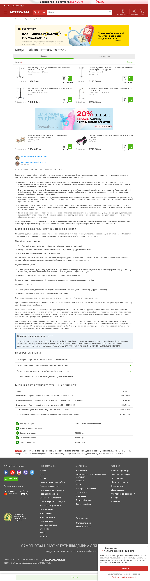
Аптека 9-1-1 (19, 12)
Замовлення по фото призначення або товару (91, 475)
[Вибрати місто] (6, 6)
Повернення (81, 496)
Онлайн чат (11, 479)
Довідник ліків (117, 490)
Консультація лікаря (122, 14)
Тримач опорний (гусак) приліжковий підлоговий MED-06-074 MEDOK (110, 89)
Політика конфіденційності (52, 490)
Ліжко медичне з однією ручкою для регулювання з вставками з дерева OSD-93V (48, 136)
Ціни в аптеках (104, 56)
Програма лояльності (49, 486)
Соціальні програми (48, 525)
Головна (18, 19)
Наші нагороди (46, 509)
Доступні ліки (117, 478)
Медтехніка (27, 19)
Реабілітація (39, 19)
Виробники (116, 501)
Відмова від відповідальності (53, 560)
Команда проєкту (47, 513)
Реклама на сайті (83, 527)
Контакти (44, 537)
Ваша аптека (134, 14)
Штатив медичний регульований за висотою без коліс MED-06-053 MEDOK (49, 69)
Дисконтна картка (119, 482)
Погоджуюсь (148, 546)
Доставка (80, 481)
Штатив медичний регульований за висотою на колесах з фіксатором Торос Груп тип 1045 (111, 69)
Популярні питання (84, 500)
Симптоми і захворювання (123, 494)
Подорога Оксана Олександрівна (34, 156)
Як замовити (81, 470)
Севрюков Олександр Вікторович (34, 162)
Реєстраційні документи (50, 505)
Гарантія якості (82, 492)
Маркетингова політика (50, 498)
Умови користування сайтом (52, 482)
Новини (43, 470)
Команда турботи (47, 517)
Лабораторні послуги (120, 474)
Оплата (79, 485)
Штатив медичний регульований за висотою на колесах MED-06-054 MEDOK (50, 89)
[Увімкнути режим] (18, 6)
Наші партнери (46, 521)
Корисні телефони (83, 504)
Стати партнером (83, 523)
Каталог (40, 12)
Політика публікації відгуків (52, 501)
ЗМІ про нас (45, 529)
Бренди (114, 498)
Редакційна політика (49, 494)
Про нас (43, 478)
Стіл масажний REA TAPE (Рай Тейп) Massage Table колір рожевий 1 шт (111, 136)
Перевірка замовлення (86, 488)
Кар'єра (43, 533)
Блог (42, 474)
